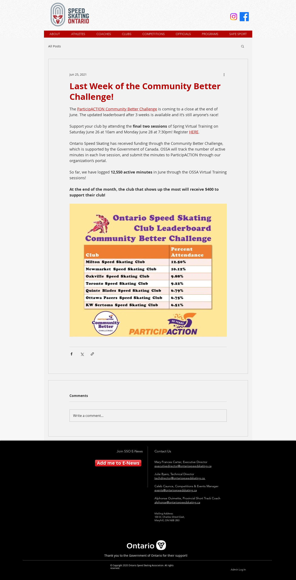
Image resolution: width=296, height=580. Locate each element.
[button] (243, 46)
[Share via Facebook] (71, 354)
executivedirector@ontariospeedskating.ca (182, 466)
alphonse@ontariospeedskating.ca (177, 502)
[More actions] (224, 74)
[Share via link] (92, 354)
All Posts (54, 46)
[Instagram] (233, 16)
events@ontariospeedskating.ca (175, 490)
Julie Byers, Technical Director (174, 474)
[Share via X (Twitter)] (82, 354)
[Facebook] (244, 16)
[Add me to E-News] (118, 463)
